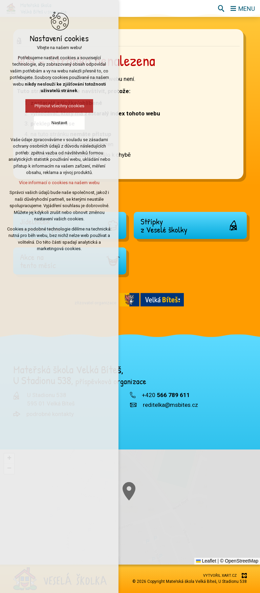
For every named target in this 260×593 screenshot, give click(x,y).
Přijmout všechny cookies (59, 105)
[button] (9, 459)
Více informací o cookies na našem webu (59, 182)
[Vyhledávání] (221, 8)
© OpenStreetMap (239, 561)
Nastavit (59, 122)
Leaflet (206, 561)
